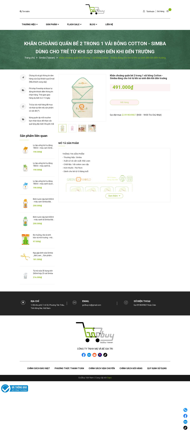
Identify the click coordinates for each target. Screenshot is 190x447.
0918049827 (130, 115)
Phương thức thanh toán (69, 368)
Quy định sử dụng (157, 368)
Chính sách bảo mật (38, 368)
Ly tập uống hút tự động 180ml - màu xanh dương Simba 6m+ (43, 183)
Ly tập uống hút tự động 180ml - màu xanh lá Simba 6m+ (43, 165)
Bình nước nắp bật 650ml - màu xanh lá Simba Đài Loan (43, 219)
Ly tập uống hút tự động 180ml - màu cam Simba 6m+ (43, 147)
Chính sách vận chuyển (102, 368)
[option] (82, 98)
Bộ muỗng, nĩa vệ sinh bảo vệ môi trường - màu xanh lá (43, 237)
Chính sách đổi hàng (131, 368)
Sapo (109, 377)
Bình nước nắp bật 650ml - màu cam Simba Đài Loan (43, 201)
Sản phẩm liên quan (33, 136)
